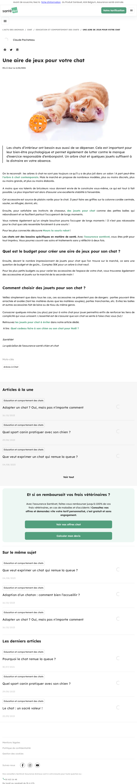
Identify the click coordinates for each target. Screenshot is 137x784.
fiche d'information (51, 2)
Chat (29, 29)
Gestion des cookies (13, 753)
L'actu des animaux (13, 29)
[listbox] (68, 432)
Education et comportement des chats (57, 29)
